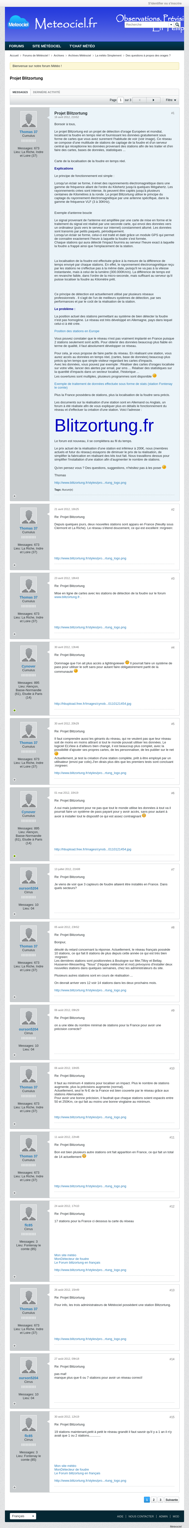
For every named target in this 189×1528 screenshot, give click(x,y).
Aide (120, 1516)
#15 (172, 1417)
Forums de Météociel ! (36, 55)
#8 (172, 927)
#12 (172, 1206)
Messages (20, 92)
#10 (172, 1068)
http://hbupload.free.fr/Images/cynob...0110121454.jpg (92, 703)
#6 (172, 793)
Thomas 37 (28, 132)
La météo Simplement (108, 55)
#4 (172, 647)
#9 (172, 1010)
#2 (172, 509)
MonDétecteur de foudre (71, 1259)
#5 (172, 724)
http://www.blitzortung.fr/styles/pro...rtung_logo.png (90, 482)
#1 (172, 113)
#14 (172, 1359)
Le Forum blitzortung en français (77, 1262)
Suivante (172, 1500)
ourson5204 (28, 888)
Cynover (28, 666)
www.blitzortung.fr (67, 597)
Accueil (14, 55)
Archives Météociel (79, 55)
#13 (172, 1290)
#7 (172, 869)
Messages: (25, 148)
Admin (163, 1516)
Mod (176, 1516)
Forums (16, 46)
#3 (172, 578)
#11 (172, 1137)
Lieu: (17, 152)
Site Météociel (46, 46)
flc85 (28, 1225)
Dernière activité (46, 92)
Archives (59, 55)
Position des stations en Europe (76, 331)
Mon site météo (65, 1255)
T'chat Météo (82, 46)
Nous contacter (141, 1516)
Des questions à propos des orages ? (148, 55)
